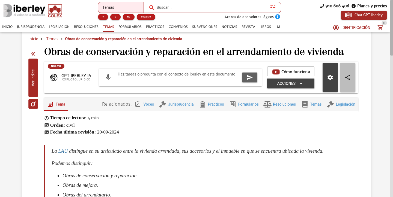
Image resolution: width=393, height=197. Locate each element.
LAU (63, 164)
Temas (52, 38)
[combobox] (212, 7)
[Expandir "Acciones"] (290, 96)
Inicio (33, 38)
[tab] (7, 27)
